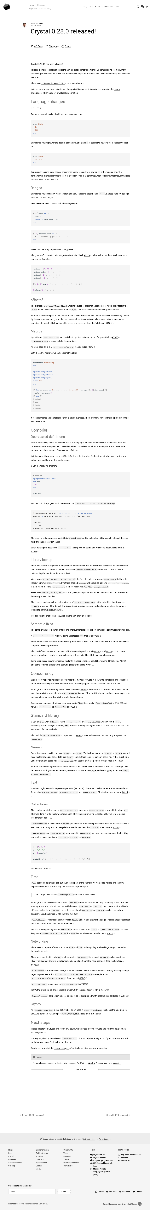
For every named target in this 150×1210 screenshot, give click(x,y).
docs (90, 616)
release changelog (62, 1048)
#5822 (110, 933)
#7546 (84, 689)
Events (66, 1159)
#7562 (58, 616)
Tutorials (39, 1156)
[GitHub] (138, 6)
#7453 (47, 868)
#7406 (89, 665)
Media (38, 1169)
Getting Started (42, 1153)
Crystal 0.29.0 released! (33, 1115)
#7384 (121, 661)
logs (95, 1166)
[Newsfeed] (147, 6)
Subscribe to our (19, 1186)
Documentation (42, 1150)
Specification (41, 1162)
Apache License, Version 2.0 (36, 1204)
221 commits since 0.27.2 (53, 83)
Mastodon (126, 1192)
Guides (39, 1166)
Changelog (54, 46)
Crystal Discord (99, 1158)
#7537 (86, 642)
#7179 (87, 255)
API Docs (38, 46)
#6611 (47, 818)
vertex (114, 309)
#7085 (83, 984)
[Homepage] (7, 7)
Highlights (33, 8)
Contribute (80, 1069)
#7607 (42, 179)
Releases (41, 5)
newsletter (27, 1186)
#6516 (109, 725)
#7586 (73, 914)
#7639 (118, 761)
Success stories (15, 1162)
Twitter (139, 1192)
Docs (117, 7)
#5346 (61, 914)
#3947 (90, 347)
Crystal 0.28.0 (37, 64)
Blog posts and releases (131, 1155)
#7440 (116, 827)
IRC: (100, 1163)
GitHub (101, 1192)
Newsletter (125, 1160)
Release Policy (45, 8)
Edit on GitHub (89, 1139)
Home (31, 5)
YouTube (112, 1192)
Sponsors (99, 7)
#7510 (96, 636)
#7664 (79, 735)
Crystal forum (99, 1155)
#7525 (109, 766)
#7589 (109, 323)
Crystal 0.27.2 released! (117, 1115)
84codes (91, 1063)
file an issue (104, 1139)
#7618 (54, 179)
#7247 (82, 978)
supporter (117, 1063)
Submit (64, 1192)
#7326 (115, 337)
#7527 (97, 651)
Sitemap (11, 1166)
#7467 (104, 990)
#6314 (125, 792)
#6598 (69, 923)
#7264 (96, 1014)
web (110, 1163)
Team (65, 1153)
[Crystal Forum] (142, 6)
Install (91, 7)
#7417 (118, 703)
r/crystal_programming (102, 1160)
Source (68, 46)
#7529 (107, 642)
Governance (68, 1166)
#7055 (124, 996)
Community (109, 7)
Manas (136, 1204)
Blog (85, 7)
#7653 (34, 551)
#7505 (72, 707)
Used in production (71, 1162)
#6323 (34, 965)
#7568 (109, 651)
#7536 (95, 642)
